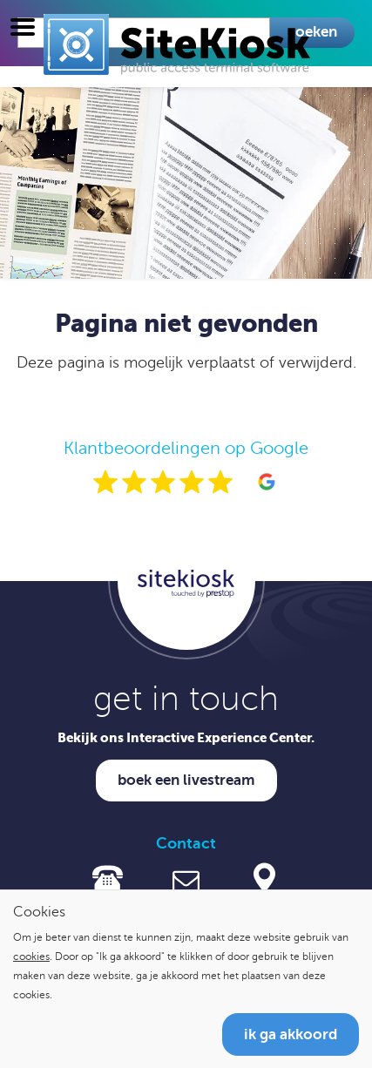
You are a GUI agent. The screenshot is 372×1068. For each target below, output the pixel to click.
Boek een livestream (186, 780)
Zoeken (312, 32)
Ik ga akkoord (290, 1034)
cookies (31, 956)
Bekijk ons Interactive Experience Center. (186, 737)
